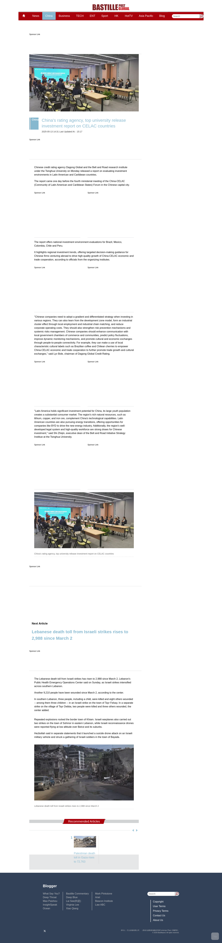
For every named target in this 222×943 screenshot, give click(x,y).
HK (116, 15)
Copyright (158, 901)
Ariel (97, 897)
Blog (162, 15)
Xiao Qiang (72, 908)
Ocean (46, 908)
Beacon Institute (104, 901)
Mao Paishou (50, 901)
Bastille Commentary (77, 893)
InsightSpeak (50, 904)
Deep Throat (50, 897)
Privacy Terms (160, 911)
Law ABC (100, 904)
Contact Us (159, 915)
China (49, 15)
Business (64, 15)
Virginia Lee (72, 904)
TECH (80, 15)
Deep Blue (72, 897)
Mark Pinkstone (103, 893)
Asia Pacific (146, 15)
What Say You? (51, 893)
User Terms (159, 906)
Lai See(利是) (73, 901)
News (35, 15)
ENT (92, 15)
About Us (158, 920)
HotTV (129, 15)
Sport (104, 15)
